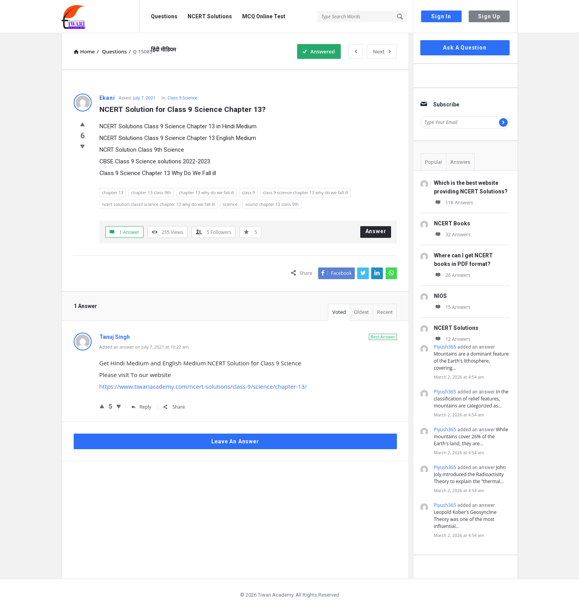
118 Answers (453, 202)
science (230, 204)
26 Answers (452, 275)
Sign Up (489, 16)
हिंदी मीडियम (163, 49)
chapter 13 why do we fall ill (206, 192)
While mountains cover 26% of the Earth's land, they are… (471, 436)
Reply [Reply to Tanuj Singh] (141, 407)
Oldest (361, 312)
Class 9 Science (183, 98)
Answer (375, 231)
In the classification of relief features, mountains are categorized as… (471, 398)
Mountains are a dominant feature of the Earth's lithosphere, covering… (471, 361)
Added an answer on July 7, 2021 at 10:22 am (144, 347)
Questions (164, 16)
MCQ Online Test (263, 16)
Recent (385, 312)
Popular (433, 162)
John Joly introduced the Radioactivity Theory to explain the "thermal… (470, 474)
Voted (339, 312)
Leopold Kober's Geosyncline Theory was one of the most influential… (465, 519)
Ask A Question (464, 47)
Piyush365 (445, 347)
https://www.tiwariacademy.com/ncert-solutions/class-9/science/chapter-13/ (203, 386)
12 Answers (452, 339)
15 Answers (452, 307)
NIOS (440, 296)
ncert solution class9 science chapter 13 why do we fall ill (158, 204)
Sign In (441, 16)
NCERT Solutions (210, 16)
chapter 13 (113, 192)
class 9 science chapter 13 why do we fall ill (305, 192)
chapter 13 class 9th (151, 192)
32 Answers (452, 234)
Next (382, 51)
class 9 (248, 192)
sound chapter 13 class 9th (272, 204)
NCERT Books (452, 223)
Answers (460, 162)
